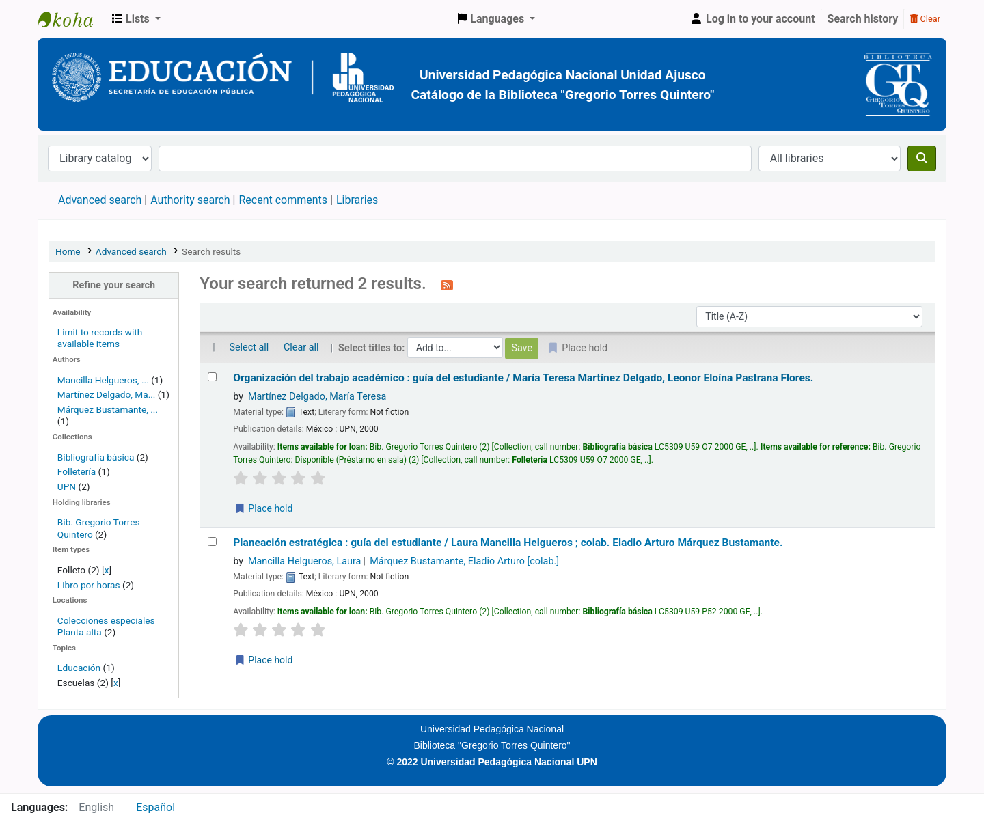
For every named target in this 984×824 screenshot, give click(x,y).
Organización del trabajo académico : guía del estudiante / (523, 378)
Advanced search (99, 199)
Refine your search (113, 285)
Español (155, 807)
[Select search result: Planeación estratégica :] (212, 541)
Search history (863, 18)
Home (68, 251)
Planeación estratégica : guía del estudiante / (507, 542)
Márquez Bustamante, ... (107, 409)
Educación (78, 667)
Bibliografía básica (97, 457)
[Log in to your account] (752, 19)
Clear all (301, 347)
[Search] (921, 158)
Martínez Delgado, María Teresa (317, 396)
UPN (66, 486)
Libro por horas (88, 584)
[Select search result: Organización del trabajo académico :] (212, 376)
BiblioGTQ (72, 19)
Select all (249, 347)
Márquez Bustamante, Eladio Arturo (464, 561)
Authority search (190, 199)
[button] (136, 19)
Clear (925, 19)
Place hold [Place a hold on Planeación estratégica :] (263, 660)
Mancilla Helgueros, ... (103, 379)
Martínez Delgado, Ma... (106, 394)
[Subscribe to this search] (446, 285)
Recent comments (282, 199)
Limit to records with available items (99, 338)
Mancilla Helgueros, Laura (304, 561)
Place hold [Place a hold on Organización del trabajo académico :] (263, 508)
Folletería (76, 471)
